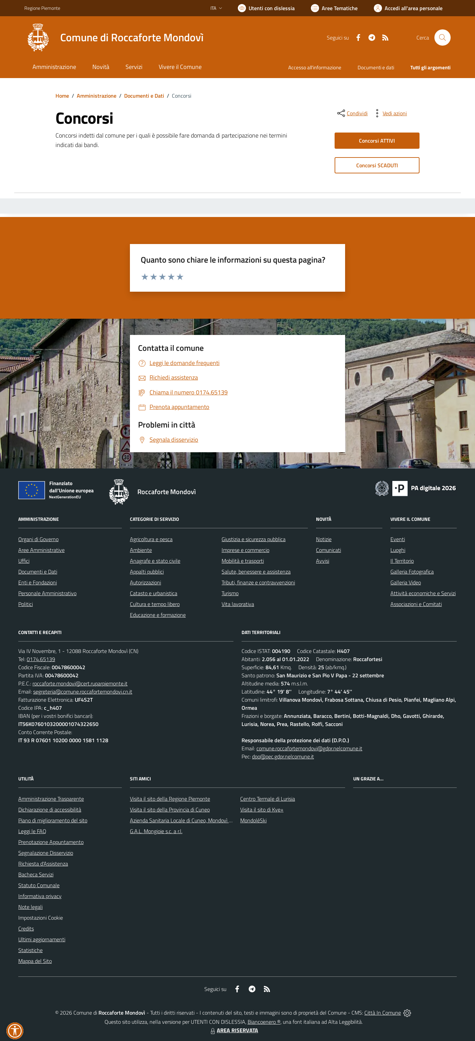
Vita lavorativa (238, 604)
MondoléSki (253, 820)
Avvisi (322, 561)
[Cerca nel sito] (442, 37)
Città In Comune (382, 1013)
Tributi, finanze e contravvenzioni (258, 582)
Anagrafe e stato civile (155, 561)
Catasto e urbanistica (153, 593)
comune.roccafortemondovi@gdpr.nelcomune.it (309, 748)
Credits (26, 928)
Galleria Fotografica (412, 571)
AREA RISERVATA (233, 1030)
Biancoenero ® (264, 1022)
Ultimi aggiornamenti (41, 939)
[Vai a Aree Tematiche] (334, 8)
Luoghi (397, 550)
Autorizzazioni (145, 582)
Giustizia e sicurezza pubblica (254, 539)
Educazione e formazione (158, 615)
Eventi (397, 539)
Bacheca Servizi (35, 874)
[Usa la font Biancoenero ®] (266, 8)
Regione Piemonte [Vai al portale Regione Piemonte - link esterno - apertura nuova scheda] (42, 7)
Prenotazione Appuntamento (51, 842)
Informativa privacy (40, 896)
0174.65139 (41, 659)
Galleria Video (405, 582)
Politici (25, 604)
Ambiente (141, 550)
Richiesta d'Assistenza (43, 864)
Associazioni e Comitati (416, 604)
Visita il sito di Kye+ (262, 809)
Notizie (324, 539)
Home (62, 96)
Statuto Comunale (39, 885)
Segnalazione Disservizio (45, 853)
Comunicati (328, 550)
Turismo (230, 593)
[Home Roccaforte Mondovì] (114, 37)
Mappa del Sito (35, 961)
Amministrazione (96, 96)
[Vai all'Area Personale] (408, 8)
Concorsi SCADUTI (377, 165)
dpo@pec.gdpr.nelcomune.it (283, 756)
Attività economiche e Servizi (423, 593)
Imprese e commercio (245, 550)
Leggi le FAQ (32, 831)
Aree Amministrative (41, 550)
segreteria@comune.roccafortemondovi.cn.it (82, 691)
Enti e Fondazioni (37, 582)
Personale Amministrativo (47, 593)
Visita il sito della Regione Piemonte (170, 799)
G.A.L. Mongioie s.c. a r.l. (156, 831)
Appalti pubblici (147, 571)
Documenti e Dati (144, 96)
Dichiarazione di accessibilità (49, 809)
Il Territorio (402, 561)
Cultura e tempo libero (155, 604)
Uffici (23, 561)
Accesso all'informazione (314, 67)
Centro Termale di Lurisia (267, 799)
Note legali (30, 907)
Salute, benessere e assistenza (256, 571)
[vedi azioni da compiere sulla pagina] (389, 113)
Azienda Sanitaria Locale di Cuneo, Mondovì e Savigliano (193, 820)
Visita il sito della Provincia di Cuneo (170, 809)
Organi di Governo (38, 539)
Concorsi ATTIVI (377, 141)
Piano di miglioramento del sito (52, 820)
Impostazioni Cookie (40, 918)
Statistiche (30, 950)
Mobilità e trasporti (243, 561)
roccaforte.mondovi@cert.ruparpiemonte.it (80, 683)
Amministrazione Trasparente (51, 799)
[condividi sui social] (352, 113)
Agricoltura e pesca (151, 539)
